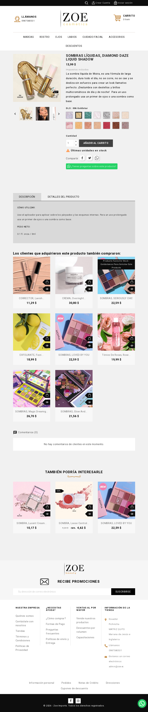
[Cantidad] (70, 143)
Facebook (70, 700)
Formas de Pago (55, 624)
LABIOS (72, 37)
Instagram (78, 700)
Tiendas (20, 631)
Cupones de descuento (74, 688)
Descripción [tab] (27, 196)
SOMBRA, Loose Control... (74, 523)
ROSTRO (45, 37)
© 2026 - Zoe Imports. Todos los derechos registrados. (73, 705)
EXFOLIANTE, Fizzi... (31, 355)
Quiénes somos (25, 616)
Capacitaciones (85, 637)
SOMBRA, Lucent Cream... (32, 523)
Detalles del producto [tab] (63, 196)
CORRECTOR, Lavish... (31, 298)
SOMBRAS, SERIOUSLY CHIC (116, 298)
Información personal (41, 683)
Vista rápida (47, 288)
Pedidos (66, 683)
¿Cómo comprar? (56, 618)
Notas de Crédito (88, 683)
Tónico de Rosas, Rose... (116, 355)
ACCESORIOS (117, 37)
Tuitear (89, 157)
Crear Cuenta (102, 2)
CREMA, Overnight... (74, 298)
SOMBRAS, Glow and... (74, 411)
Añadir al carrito (95, 143)
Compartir (82, 157)
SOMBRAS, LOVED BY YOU (74, 355)
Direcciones (113, 683)
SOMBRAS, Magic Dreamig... (31, 411)
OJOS (58, 37)
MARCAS (28, 37)
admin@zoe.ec (116, 666)
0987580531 (28, 20)
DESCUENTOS (74, 46)
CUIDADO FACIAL (93, 37)
